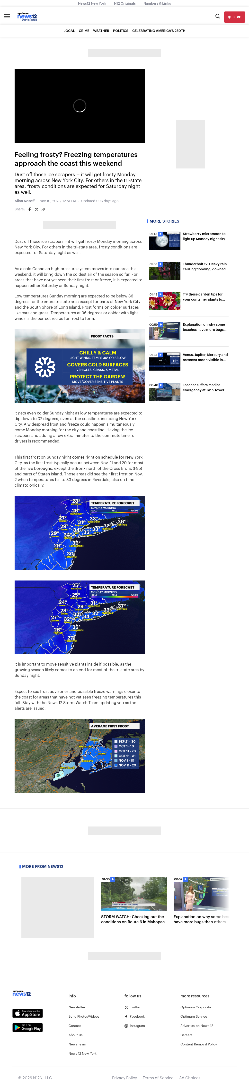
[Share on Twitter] (36, 209)
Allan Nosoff (25, 201)
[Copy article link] (43, 209)
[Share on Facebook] (30, 209)
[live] (234, 17)
